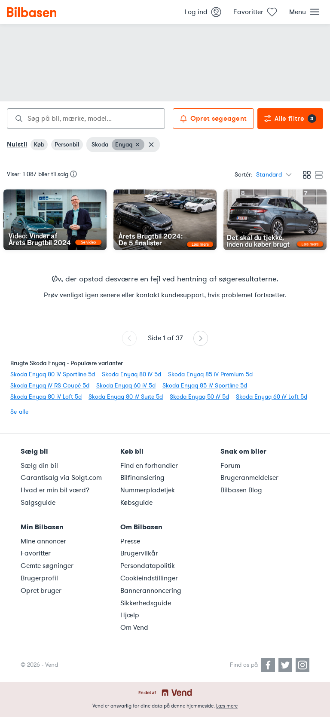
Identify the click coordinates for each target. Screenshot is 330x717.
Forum (230, 465)
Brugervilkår (139, 553)
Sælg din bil (39, 465)
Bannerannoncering (150, 590)
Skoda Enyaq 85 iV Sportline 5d (204, 385)
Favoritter (36, 553)
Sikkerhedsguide (145, 603)
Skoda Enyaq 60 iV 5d (126, 385)
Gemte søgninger (47, 566)
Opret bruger (41, 590)
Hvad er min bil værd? (55, 490)
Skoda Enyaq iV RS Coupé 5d (49, 385)
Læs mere (227, 705)
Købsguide (136, 502)
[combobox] (86, 118)
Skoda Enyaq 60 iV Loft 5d (271, 397)
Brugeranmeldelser (249, 477)
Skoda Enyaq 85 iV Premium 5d (210, 374)
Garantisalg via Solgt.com (61, 477)
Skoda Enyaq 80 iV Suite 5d (126, 397)
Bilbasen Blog (241, 490)
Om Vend (134, 627)
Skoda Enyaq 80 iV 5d (131, 374)
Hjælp (129, 615)
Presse (130, 541)
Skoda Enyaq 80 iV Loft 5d (46, 397)
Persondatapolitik (147, 566)
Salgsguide (38, 502)
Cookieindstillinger (149, 578)
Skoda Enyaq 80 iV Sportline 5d (52, 374)
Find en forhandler (149, 465)
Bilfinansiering (142, 477)
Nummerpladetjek (147, 490)
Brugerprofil (39, 578)
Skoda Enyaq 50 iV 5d (199, 397)
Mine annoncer (43, 541)
